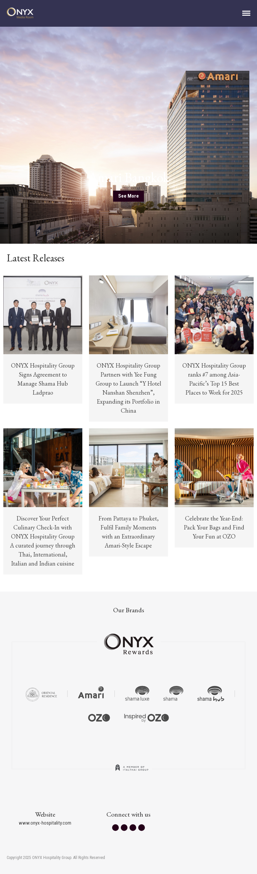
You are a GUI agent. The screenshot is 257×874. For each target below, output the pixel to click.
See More (128, 196)
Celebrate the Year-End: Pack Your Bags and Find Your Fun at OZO (214, 527)
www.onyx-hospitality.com (45, 823)
